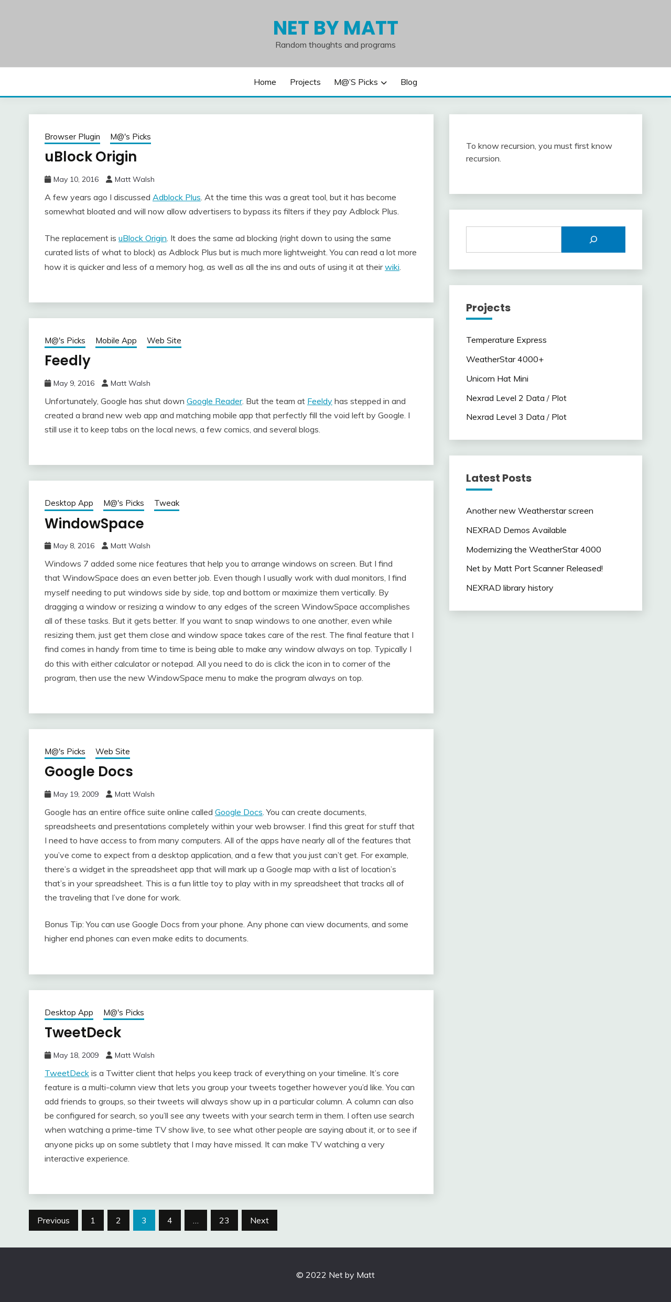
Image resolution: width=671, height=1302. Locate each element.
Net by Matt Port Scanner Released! (534, 568)
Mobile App (116, 340)
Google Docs (89, 771)
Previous (53, 1220)
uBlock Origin (91, 156)
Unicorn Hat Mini (497, 378)
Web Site (164, 340)
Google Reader (214, 401)
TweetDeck (83, 1032)
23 (224, 1220)
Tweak (166, 503)
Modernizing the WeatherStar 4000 (533, 549)
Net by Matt (335, 27)
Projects (305, 82)
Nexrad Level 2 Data (505, 398)
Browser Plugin (72, 137)
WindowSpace (94, 523)
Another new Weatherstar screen (529, 510)
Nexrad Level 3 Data (505, 416)
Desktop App (69, 503)
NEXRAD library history (510, 587)
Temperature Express (506, 339)
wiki (392, 267)
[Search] (593, 239)
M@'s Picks (130, 137)
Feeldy (319, 401)
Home (265, 82)
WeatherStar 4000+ (505, 359)
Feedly (68, 360)
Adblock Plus (177, 197)
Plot (559, 398)
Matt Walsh (135, 179)
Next (259, 1220)
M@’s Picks (356, 82)
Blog (409, 82)
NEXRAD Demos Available (516, 530)
